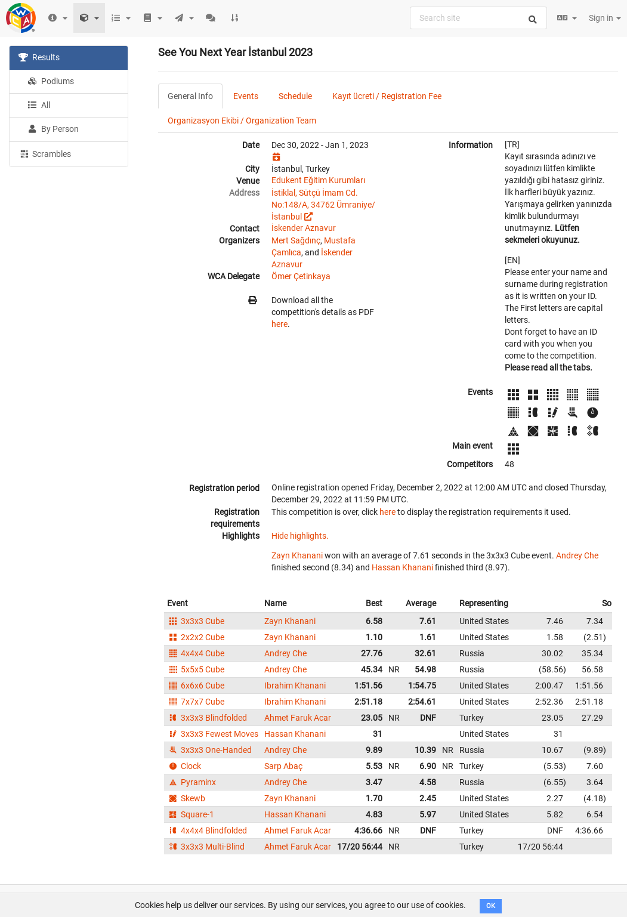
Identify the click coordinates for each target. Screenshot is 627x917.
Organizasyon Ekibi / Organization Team (242, 120)
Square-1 (190, 814)
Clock (184, 766)
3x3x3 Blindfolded (207, 718)
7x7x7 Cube (195, 701)
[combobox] (478, 18)
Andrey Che (577, 555)
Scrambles (44, 153)
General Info (190, 96)
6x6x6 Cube (195, 685)
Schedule (295, 96)
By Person (53, 129)
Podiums (50, 81)
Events (245, 96)
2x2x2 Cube (195, 637)
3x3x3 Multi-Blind (206, 846)
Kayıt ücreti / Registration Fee (386, 96)
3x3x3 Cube (195, 621)
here (279, 324)
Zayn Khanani (297, 555)
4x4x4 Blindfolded (207, 830)
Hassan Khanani (402, 567)
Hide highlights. (300, 536)
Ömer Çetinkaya (301, 276)
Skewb (186, 798)
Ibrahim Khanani (295, 685)
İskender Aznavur (303, 228)
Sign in (605, 18)
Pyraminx (191, 782)
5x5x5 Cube (195, 669)
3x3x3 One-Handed (209, 750)
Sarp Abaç (283, 766)
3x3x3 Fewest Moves (212, 734)
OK (490, 906)
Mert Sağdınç (295, 240)
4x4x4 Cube (195, 653)
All (38, 105)
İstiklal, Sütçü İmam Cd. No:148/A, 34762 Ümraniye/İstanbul (323, 204)
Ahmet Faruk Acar (297, 718)
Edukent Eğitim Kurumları (318, 180)
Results (39, 57)
